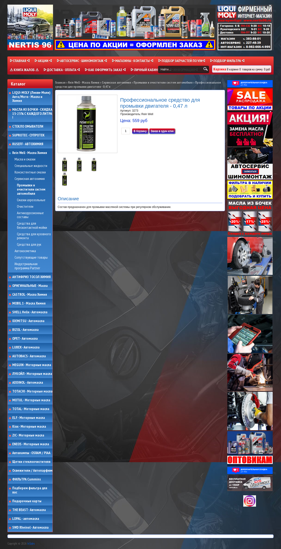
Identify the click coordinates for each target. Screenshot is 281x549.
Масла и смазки (25, 159)
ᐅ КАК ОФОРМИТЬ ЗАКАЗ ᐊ (105, 69)
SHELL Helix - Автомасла (29, 312)
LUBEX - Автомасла (26, 347)
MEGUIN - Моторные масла (31, 365)
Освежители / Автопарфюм (32, 470)
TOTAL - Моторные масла (30, 409)
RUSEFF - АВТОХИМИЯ (27, 144)
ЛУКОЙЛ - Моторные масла (32, 374)
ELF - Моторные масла (28, 418)
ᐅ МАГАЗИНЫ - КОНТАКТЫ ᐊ (132, 60)
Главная (60, 82)
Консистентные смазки (30, 172)
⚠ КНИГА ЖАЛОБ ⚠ (24, 69)
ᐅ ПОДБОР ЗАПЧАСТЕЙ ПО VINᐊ (181, 60)
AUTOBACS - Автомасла (29, 356)
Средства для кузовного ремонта (34, 236)
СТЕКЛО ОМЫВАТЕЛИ (27, 126)
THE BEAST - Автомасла (29, 510)
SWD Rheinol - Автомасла (30, 527)
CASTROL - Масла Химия (29, 294)
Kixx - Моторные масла (29, 426)
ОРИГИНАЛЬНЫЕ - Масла (30, 286)
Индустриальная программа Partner (27, 266)
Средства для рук (29, 244)
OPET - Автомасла (25, 338)
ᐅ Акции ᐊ (43, 60)
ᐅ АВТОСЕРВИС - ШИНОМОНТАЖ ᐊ (82, 60)
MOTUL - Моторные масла (31, 400)
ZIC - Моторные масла (28, 435)
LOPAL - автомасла (25, 519)
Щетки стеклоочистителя (31, 462)
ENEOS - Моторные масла (30, 444)
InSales (31, 544)
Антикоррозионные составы (30, 215)
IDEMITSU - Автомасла (28, 321)
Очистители (25, 206)
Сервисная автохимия (30, 179)
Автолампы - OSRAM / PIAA (31, 453)
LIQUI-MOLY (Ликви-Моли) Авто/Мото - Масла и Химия (31, 97)
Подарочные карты (26, 501)
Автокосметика (25, 251)
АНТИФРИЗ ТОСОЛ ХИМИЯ (31, 277)
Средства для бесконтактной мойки (32, 225)
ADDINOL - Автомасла (27, 382)
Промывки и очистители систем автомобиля (31, 189)
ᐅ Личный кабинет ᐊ (148, 69)
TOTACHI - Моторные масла (32, 391)
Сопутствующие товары (31, 257)
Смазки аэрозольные (31, 200)
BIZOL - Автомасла (25, 330)
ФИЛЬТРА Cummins (26, 479)
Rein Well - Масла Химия (29, 153)
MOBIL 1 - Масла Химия (29, 303)
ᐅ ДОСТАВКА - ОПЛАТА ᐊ (62, 69)
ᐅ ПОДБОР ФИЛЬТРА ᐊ (227, 60)
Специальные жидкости (31, 166)
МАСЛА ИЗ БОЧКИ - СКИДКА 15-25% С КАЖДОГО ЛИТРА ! (32, 113)
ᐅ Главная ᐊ (20, 60)
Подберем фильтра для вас (29, 490)
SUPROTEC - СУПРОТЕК (28, 135)
